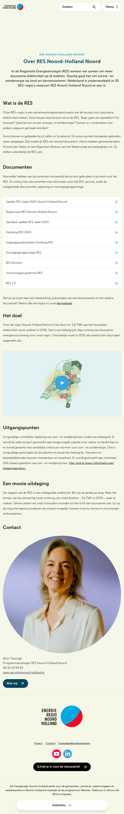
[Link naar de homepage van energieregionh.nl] (13, 7)
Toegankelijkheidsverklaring (74, 743)
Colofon (50, 743)
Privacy (38, 743)
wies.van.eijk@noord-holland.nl (23, 672)
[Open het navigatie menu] (111, 7)
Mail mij (15, 683)
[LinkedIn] (67, 753)
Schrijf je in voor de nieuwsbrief (62, 767)
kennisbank (64, 303)
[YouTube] (56, 753)
